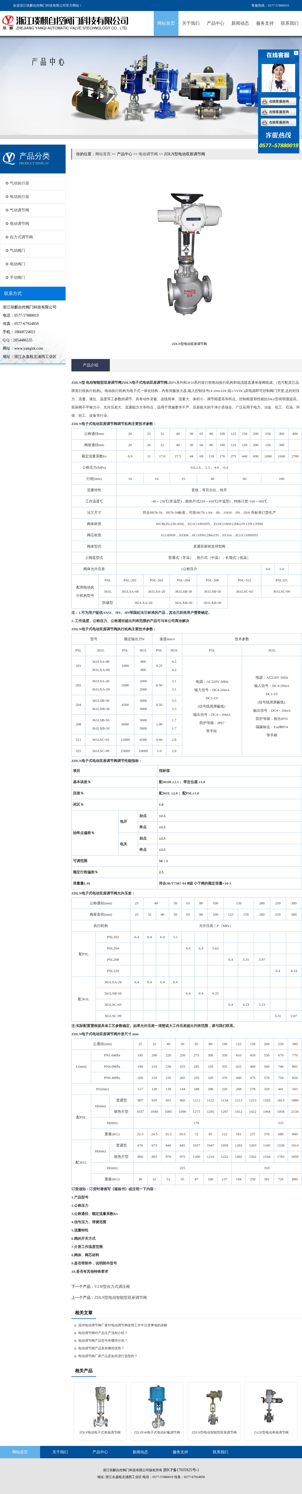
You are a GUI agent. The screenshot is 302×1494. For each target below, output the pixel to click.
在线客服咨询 (279, 101)
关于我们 (191, 23)
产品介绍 (90, 365)
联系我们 (289, 23)
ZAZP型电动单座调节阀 (271, 1432)
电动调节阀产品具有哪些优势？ (101, 1348)
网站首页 (166, 23)
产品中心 (215, 23)
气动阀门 (17, 250)
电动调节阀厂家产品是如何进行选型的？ (108, 1356)
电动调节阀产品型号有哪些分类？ (103, 1341)
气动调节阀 (19, 210)
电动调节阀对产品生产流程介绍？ (103, 1333)
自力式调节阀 (21, 237)
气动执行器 (19, 183)
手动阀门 (17, 277)
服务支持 (265, 23)
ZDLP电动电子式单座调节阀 (100, 1432)
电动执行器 (19, 197)
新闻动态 (240, 23)
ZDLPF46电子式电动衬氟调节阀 (157, 1432)
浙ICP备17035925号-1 (181, 1470)
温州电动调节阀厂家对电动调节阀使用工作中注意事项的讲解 (122, 1325)
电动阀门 (17, 264)
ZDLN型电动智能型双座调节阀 (120, 1298)
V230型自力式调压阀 (112, 1287)
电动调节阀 (19, 224)
